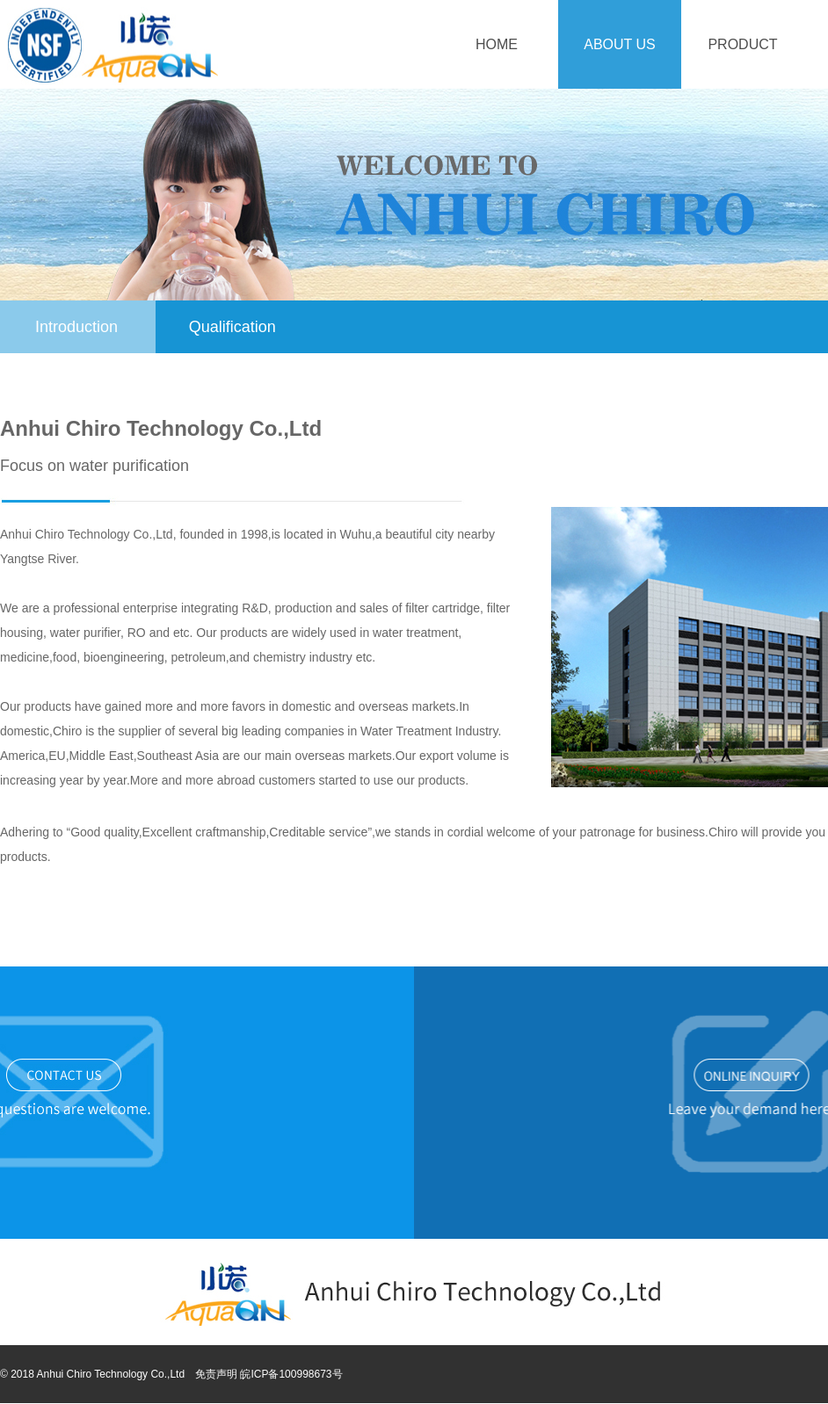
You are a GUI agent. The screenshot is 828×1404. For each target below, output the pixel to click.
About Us (620, 44)
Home (497, 44)
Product (742, 44)
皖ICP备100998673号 (291, 1374)
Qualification (232, 327)
